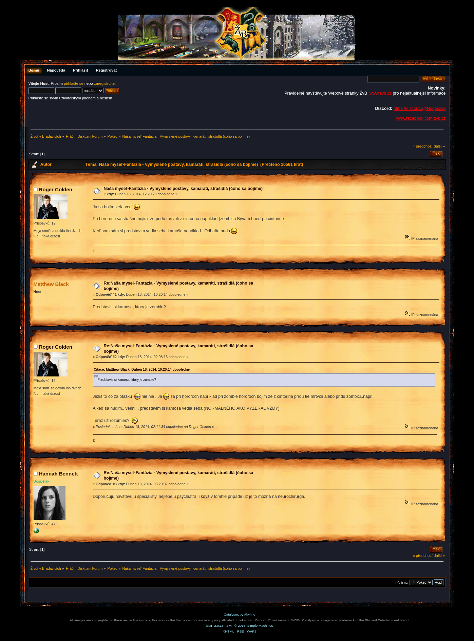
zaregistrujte (104, 83)
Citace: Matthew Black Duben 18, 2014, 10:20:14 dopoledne (142, 369)
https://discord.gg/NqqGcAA (420, 108)
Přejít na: (402, 582)
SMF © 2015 (235, 625)
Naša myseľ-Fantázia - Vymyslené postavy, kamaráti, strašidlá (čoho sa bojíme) (182, 188)
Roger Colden (55, 189)
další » (439, 146)
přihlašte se (73, 83)
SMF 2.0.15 (215, 625)
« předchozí (423, 146)
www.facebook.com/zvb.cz (420, 118)
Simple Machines (260, 625)
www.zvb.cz (380, 93)
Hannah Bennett (58, 474)
